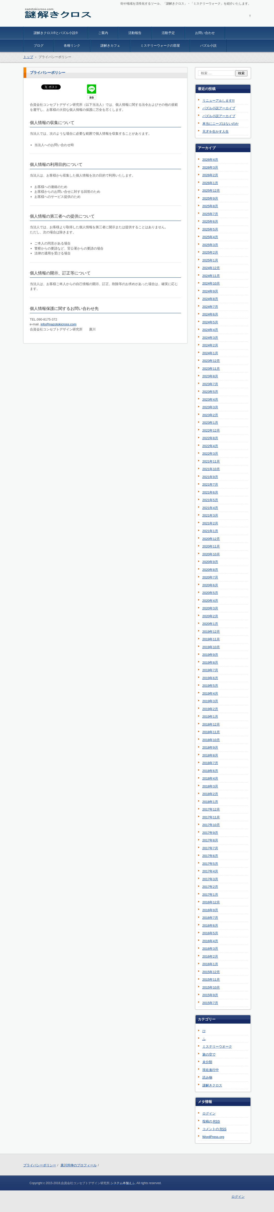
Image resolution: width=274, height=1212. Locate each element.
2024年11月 (211, 276)
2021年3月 (210, 515)
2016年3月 (210, 949)
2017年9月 (210, 833)
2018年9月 (210, 747)
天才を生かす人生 (215, 131)
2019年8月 (210, 662)
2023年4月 (210, 399)
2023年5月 (210, 392)
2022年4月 (210, 446)
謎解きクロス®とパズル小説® (56, 33)
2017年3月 (210, 879)
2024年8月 (210, 299)
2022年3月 (210, 453)
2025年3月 (210, 245)
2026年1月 (210, 183)
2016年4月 (210, 941)
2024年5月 (210, 322)
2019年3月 (210, 701)
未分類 (207, 1062)
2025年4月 (210, 237)
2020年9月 (210, 562)
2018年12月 (211, 724)
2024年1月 (210, 353)
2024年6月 (210, 314)
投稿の (211, 1121)
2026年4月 (210, 160)
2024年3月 (210, 338)
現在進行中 (210, 1070)
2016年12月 (211, 902)
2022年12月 (211, 430)
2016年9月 (210, 910)
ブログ (39, 45)
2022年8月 (210, 438)
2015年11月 (211, 979)
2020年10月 (211, 554)
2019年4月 (210, 693)
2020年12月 (211, 539)
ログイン (209, 1113)
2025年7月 (210, 214)
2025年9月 (210, 198)
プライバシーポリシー (39, 1165)
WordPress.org (213, 1137)
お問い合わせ (205, 33)
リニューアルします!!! (218, 100)
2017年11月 (211, 817)
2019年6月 (210, 678)
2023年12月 (211, 361)
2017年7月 (210, 848)
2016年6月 (210, 925)
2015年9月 (210, 995)
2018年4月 (210, 778)
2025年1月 (210, 260)
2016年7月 (210, 918)
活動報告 (134, 33)
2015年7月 (210, 1003)
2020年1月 (210, 624)
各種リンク (72, 45)
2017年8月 (210, 840)
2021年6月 (210, 492)
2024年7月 (210, 307)
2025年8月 (210, 206)
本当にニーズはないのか (220, 124)
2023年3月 (210, 407)
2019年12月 (211, 632)
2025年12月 (211, 190)
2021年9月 (210, 477)
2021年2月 (210, 523)
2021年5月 (210, 500)
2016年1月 (210, 964)
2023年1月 (210, 423)
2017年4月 (210, 871)
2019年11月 (211, 639)
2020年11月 (211, 546)
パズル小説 (208, 45)
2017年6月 (210, 856)
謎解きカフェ (110, 45)
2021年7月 (210, 484)
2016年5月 (210, 933)
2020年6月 (210, 585)
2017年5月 (210, 864)
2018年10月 (211, 740)
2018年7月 (210, 763)
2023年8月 (210, 376)
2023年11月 (211, 369)
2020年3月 (210, 608)
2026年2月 (210, 175)
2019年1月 (210, 716)
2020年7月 (210, 577)
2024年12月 (211, 268)
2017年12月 (211, 809)
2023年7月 (210, 384)
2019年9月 (210, 655)
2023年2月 (210, 415)
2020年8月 (210, 570)
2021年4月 (210, 508)
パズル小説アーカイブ (218, 108)
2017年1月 (210, 895)
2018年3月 (210, 786)
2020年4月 (210, 601)
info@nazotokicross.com (58, 324)
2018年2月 (210, 794)
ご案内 (103, 33)
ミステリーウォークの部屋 (160, 45)
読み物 (207, 1077)
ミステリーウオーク (217, 1046)
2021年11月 (211, 461)
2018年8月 (210, 755)
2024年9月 (210, 291)
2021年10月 (211, 469)
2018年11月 (211, 732)
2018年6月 (210, 771)
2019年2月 (210, 709)
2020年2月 (210, 616)
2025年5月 (210, 229)
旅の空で (209, 1054)
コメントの (214, 1129)
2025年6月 (210, 221)
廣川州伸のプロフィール (78, 1165)
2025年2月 (210, 252)
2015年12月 (211, 972)
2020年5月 (210, 593)
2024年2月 (210, 345)
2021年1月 (210, 531)
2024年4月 (210, 330)
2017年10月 (211, 825)
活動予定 (168, 33)
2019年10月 (211, 647)
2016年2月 (210, 956)
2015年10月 (211, 987)
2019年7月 (210, 670)
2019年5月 (210, 686)
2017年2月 (210, 887)
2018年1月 (210, 802)
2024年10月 (211, 283)
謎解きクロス (38, 23)
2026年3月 (210, 167)
